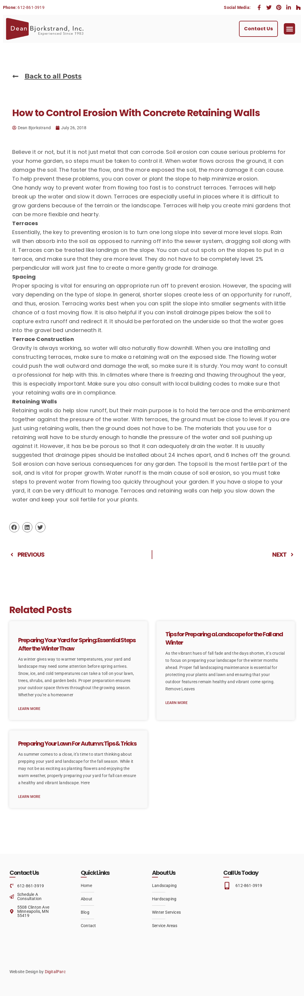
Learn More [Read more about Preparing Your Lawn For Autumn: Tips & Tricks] (29, 797)
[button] (289, 28)
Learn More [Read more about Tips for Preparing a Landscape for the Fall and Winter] (176, 703)
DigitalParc (55, 971)
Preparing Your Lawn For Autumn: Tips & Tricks (77, 743)
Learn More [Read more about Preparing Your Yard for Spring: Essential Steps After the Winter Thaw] (29, 709)
